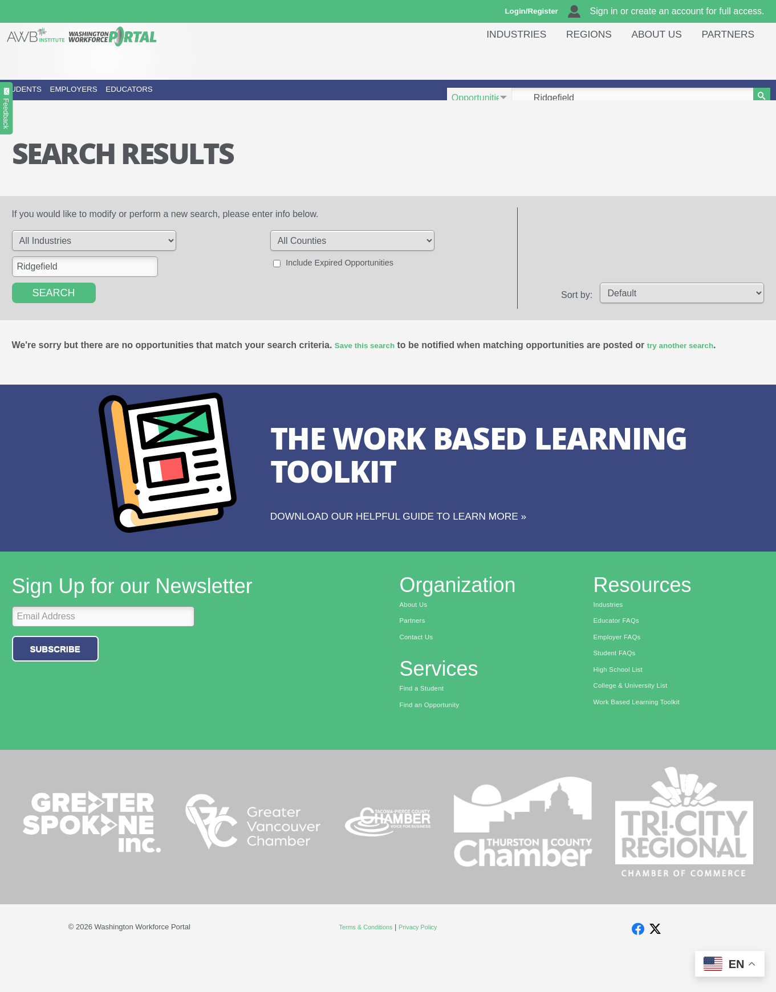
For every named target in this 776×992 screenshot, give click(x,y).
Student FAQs (619, 687)
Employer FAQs (622, 669)
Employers (158, 97)
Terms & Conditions (362, 963)
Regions (575, 59)
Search (53, 309)
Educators (273, 97)
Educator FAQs (621, 652)
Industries (497, 59)
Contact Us (420, 669)
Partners (725, 59)
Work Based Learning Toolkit (645, 740)
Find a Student (426, 722)
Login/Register (536, 11)
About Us (648, 59)
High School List (623, 705)
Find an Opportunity (436, 740)
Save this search (371, 361)
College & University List (638, 722)
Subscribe (55, 678)
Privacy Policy (423, 963)
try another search (699, 361)
